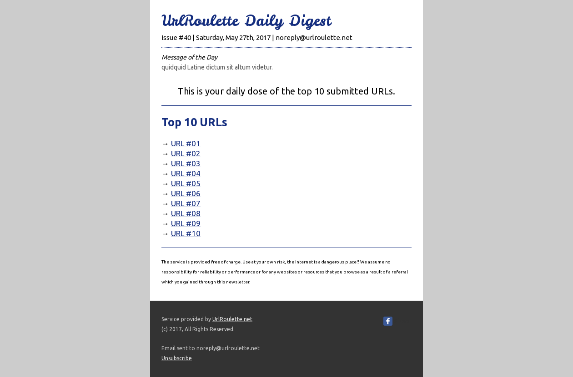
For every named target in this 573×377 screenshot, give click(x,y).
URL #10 (186, 233)
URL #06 (186, 193)
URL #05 (186, 183)
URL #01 (186, 143)
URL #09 (186, 223)
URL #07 (186, 203)
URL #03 (186, 163)
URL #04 (186, 173)
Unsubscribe (176, 358)
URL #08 (186, 213)
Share (402, 321)
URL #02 (186, 153)
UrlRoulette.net (232, 319)
